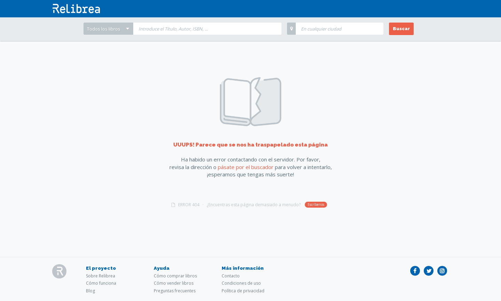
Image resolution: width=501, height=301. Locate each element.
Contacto (231, 276)
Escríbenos (316, 204)
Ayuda (161, 268)
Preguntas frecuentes (175, 291)
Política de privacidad (243, 291)
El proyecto (101, 268)
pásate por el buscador (245, 167)
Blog (90, 291)
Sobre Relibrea (100, 276)
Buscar (401, 28)
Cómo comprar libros (175, 276)
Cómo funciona (101, 283)
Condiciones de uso (241, 283)
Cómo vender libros (173, 283)
